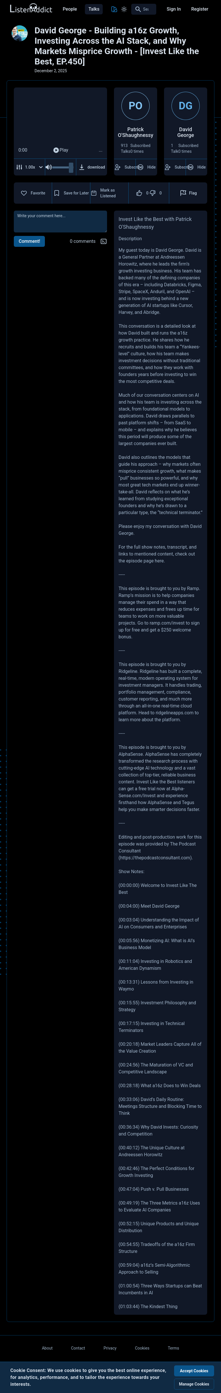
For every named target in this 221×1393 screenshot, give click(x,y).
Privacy (110, 1348)
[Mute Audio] (48, 167)
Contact (78, 1348)
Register (199, 9)
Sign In (174, 9)
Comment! (29, 241)
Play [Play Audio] (60, 150)
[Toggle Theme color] (114, 9)
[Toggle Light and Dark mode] (124, 9)
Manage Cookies (194, 1384)
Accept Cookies (194, 1371)
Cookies (142, 1348)
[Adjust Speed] (29, 167)
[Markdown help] (103, 241)
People (70, 9)
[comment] (60, 221)
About (47, 1348)
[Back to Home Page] (30, 8)
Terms (173, 1348)
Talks (93, 9)
